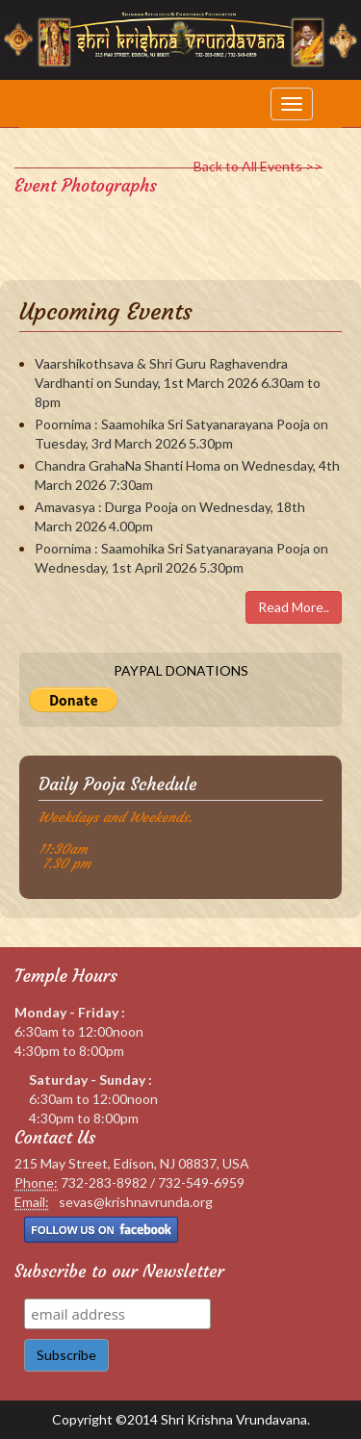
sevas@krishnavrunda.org (136, 1202)
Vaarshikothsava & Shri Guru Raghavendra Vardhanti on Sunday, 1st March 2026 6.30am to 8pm (178, 382)
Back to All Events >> (257, 166)
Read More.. (293, 607)
